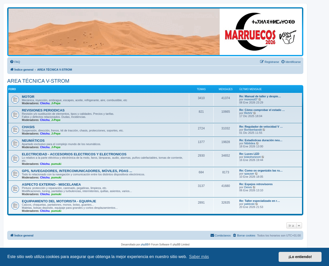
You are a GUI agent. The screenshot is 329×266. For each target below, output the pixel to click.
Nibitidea (249, 143)
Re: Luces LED (249, 153)
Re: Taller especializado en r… (259, 200)
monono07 (251, 99)
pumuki (56, 163)
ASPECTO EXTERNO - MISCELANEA (51, 184)
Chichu (45, 103)
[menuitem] (15, 62)
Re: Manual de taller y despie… (260, 96)
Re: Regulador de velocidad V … (261, 126)
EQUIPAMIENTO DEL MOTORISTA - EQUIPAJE (59, 201)
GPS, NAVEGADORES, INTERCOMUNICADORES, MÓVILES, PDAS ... (77, 171)
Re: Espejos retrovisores (256, 184)
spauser (249, 173)
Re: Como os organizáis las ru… (261, 170)
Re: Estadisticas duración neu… (260, 140)
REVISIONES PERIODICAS (43, 110)
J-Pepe (55, 103)
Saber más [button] (199, 256)
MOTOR (28, 97)
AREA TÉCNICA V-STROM (38, 81)
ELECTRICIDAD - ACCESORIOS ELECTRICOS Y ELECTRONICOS (74, 154)
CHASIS (28, 127)
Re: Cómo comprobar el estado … (262, 109)
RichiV (248, 113)
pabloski (249, 203)
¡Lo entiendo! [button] (300, 257)
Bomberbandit (253, 129)
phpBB (145, 244)
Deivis (248, 187)
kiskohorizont (252, 156)
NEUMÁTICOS (33, 140)
